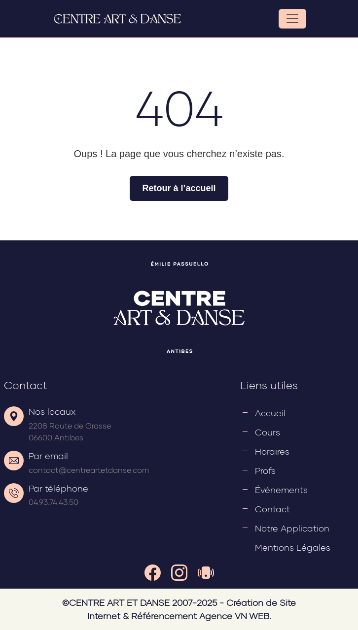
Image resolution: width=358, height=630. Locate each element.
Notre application (292, 528)
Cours (267, 432)
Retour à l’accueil (178, 188)
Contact (272, 508)
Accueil (270, 412)
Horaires (272, 451)
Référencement (164, 615)
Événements (281, 489)
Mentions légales (292, 547)
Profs (265, 470)
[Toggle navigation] (292, 19)
